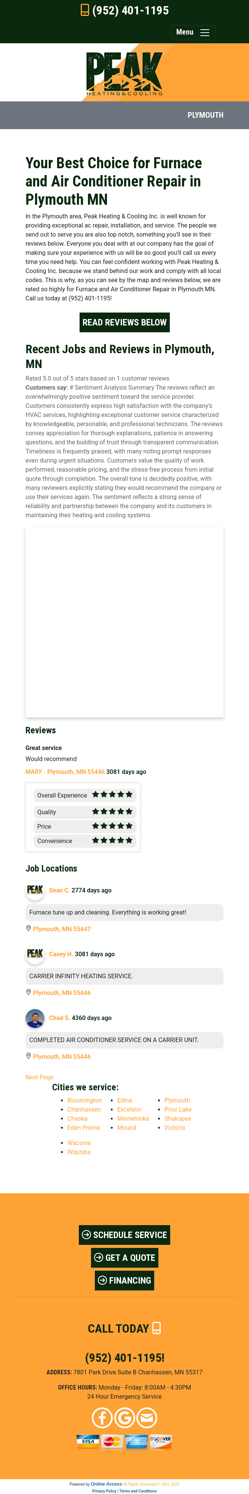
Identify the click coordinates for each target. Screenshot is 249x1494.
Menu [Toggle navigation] (193, 32)
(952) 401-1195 (130, 10)
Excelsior (129, 1109)
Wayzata (79, 1152)
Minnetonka (133, 1118)
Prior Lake (178, 1109)
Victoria (174, 1127)
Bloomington (84, 1100)
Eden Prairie (83, 1127)
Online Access (106, 1484)
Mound (126, 1127)
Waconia (79, 1143)
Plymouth (177, 1100)
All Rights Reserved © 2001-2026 (151, 1484)
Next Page (39, 1077)
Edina (124, 1100)
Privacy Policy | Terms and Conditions (124, 1491)
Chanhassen (84, 1109)
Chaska (77, 1118)
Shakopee (177, 1118)
